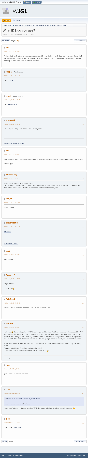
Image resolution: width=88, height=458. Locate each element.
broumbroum (12, 223)
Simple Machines (18, 455)
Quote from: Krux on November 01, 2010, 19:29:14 (24, 399)
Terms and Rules (75, 455)
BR (7, 47)
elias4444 (10, 120)
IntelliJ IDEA (12, 105)
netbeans (7, 231)
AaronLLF (10, 275)
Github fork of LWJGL (11, 244)
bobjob (9, 199)
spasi (8, 96)
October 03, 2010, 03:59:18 (12, 178)
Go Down (5, 41)
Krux (8, 365)
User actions (80, 41)
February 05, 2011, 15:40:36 (12, 393)
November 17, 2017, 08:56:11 (12, 422)
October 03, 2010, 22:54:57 (12, 255)
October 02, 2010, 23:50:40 (12, 124)
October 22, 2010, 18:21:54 (12, 327)
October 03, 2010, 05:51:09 (12, 202)
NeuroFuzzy (11, 175)
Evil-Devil (10, 299)
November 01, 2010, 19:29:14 (12, 369)
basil (8, 251)
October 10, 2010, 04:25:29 (12, 279)
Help (67, 455)
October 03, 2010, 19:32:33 (12, 226)
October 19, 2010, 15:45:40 (12, 303)
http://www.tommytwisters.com (14, 143)
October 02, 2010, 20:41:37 (12, 75)
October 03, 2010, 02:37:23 (12, 154)
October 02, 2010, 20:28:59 (12, 51)
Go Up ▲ (84, 455)
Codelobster (17, 427)
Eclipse (10, 80)
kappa (9, 72)
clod (8, 419)
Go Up (4, 441)
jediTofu (9, 323)
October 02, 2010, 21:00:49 (12, 100)
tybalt (8, 389)
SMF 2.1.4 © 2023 (6, 455)
